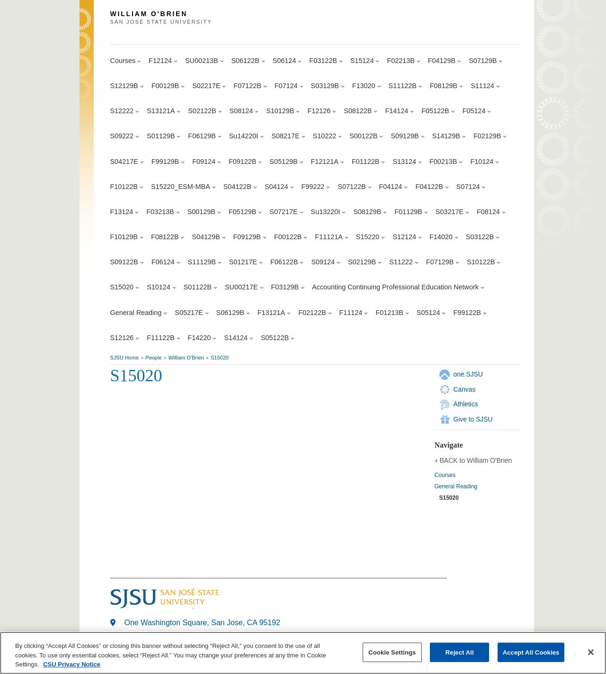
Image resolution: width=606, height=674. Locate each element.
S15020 (220, 357)
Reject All (460, 652)
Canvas (465, 389)
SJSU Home (124, 357)
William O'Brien (186, 357)
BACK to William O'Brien (476, 460)
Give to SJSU (473, 419)
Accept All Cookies (531, 652)
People (153, 357)
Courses (445, 475)
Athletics (466, 404)
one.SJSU (468, 374)
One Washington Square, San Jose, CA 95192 (202, 623)
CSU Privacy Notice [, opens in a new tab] (71, 665)
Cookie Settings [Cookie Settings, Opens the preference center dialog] (392, 652)
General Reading (456, 486)
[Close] (590, 652)
